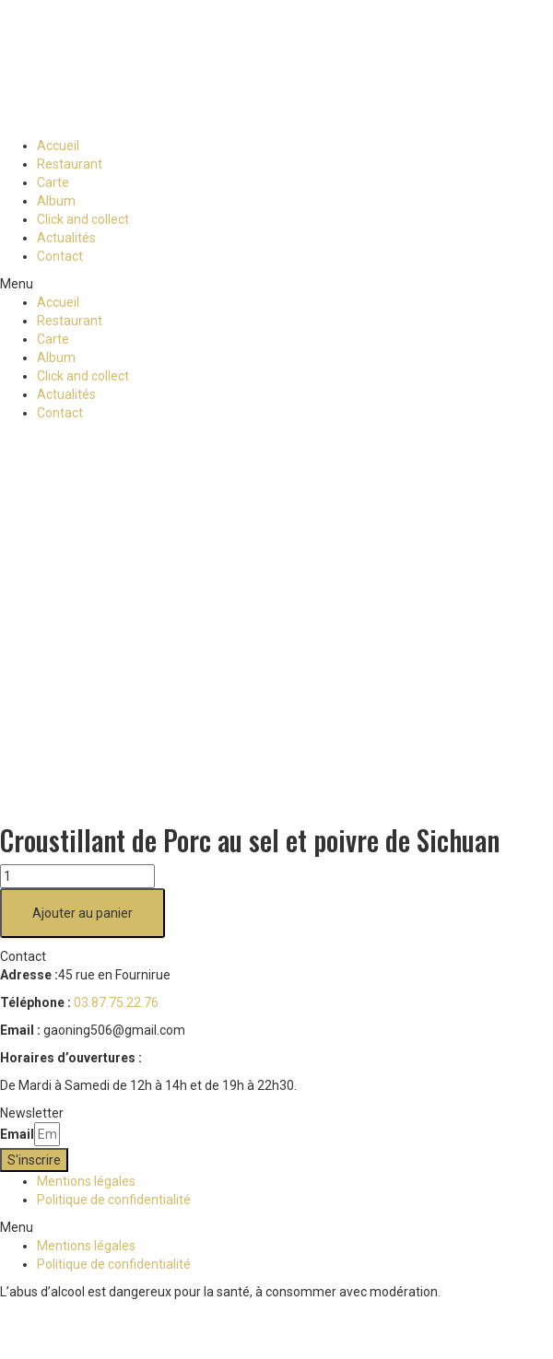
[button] (276, 284)
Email (17, 1134)
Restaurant (69, 164)
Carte (53, 182)
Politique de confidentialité (114, 1199)
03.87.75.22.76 (116, 1002)
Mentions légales (86, 1181)
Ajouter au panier (82, 913)
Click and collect (83, 219)
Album (56, 200)
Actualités (66, 237)
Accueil (58, 145)
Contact (60, 256)
